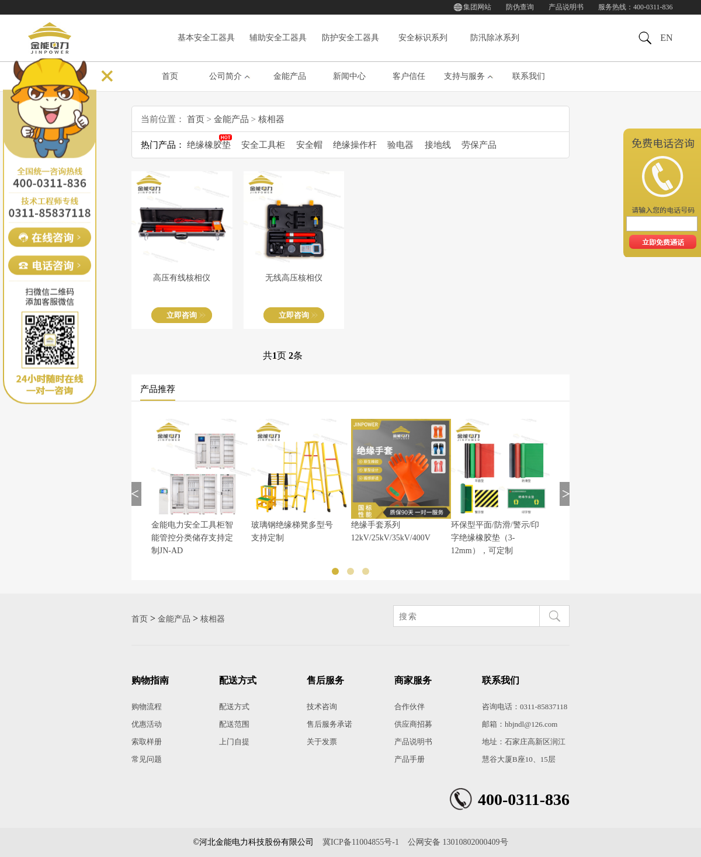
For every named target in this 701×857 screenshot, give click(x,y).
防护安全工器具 (350, 37)
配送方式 (234, 706)
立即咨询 (181, 315)
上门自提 (234, 741)
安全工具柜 (263, 145)
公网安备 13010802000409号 (458, 842)
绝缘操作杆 (355, 145)
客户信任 (409, 76)
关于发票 (322, 741)
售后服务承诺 (329, 724)
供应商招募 (413, 724)
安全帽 (309, 145)
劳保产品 (479, 145)
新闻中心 (349, 76)
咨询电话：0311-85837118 (524, 706)
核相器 (271, 119)
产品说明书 (566, 7)
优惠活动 (146, 724)
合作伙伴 (409, 706)
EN (666, 38)
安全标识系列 (422, 37)
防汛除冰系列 (494, 37)
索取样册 (146, 741)
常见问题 (146, 759)
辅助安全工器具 (278, 37)
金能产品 (289, 76)
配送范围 (234, 724)
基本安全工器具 (206, 37)
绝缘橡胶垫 (209, 145)
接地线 (438, 145)
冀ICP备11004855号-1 (360, 842)
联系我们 (528, 76)
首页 (170, 76)
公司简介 (225, 76)
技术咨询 (322, 706)
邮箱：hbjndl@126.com (519, 724)
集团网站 (477, 7)
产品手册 (409, 759)
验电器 (400, 145)
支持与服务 (464, 76)
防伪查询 (520, 7)
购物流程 (146, 706)
